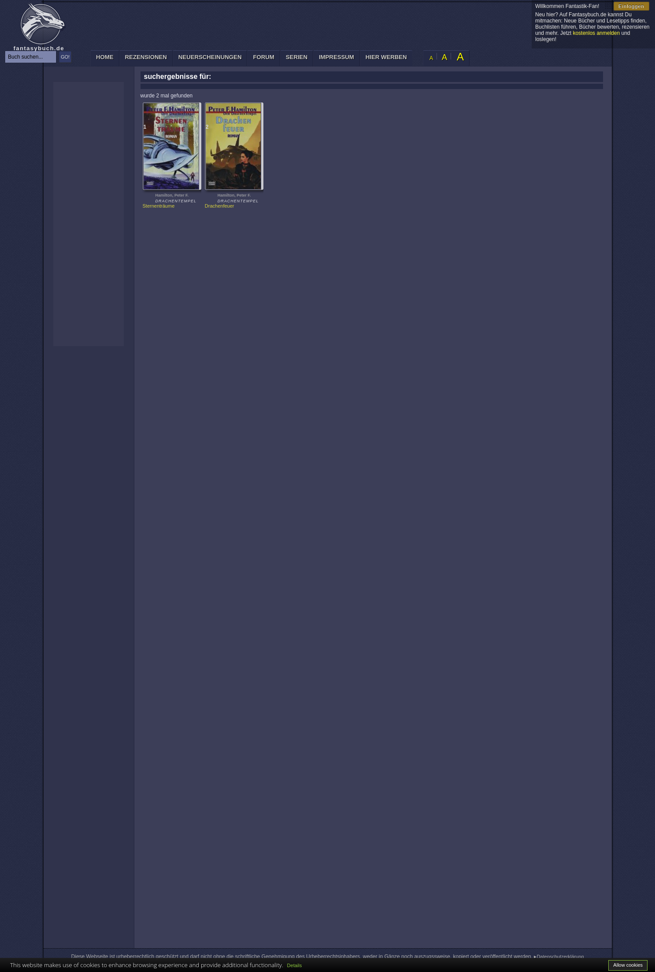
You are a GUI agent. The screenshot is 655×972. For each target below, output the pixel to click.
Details (294, 965)
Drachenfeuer (219, 206)
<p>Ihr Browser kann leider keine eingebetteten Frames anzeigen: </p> (88, 214)
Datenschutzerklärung (560, 956)
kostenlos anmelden (596, 33)
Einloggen (631, 6)
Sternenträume (159, 206)
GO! (65, 57)
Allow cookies (628, 965)
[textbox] (30, 57)
